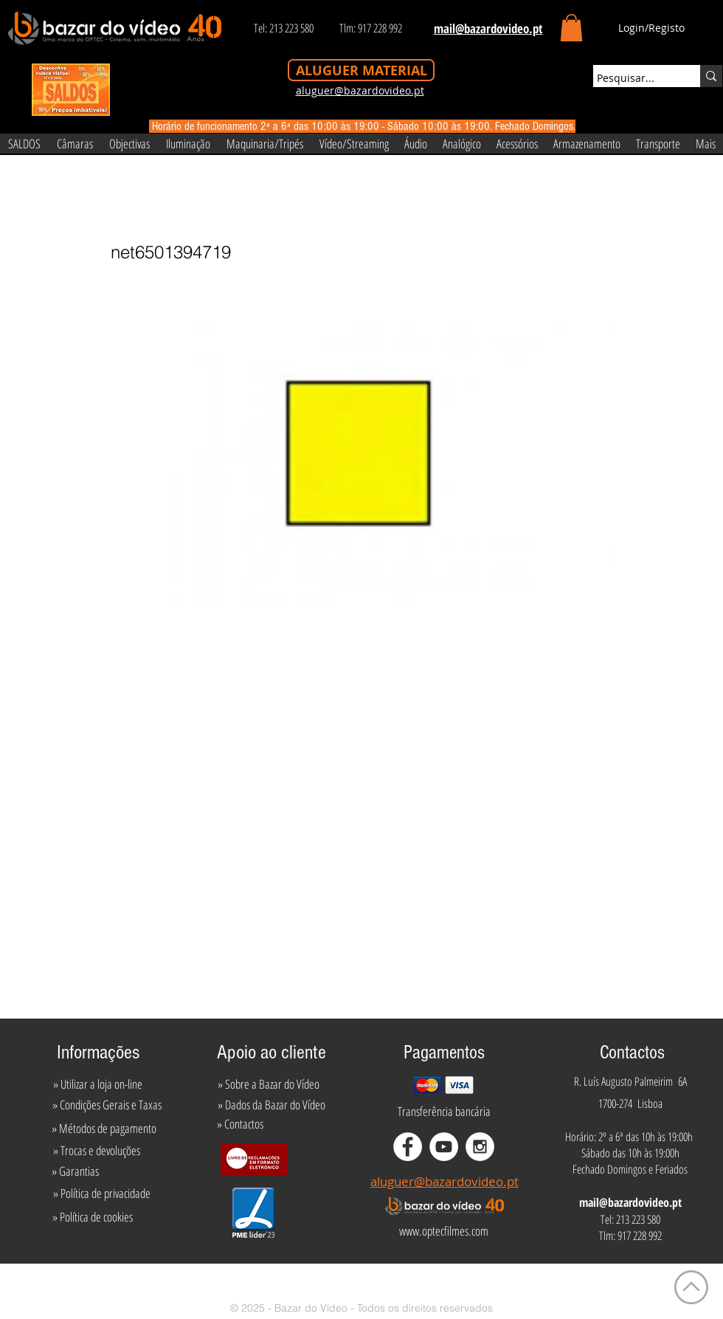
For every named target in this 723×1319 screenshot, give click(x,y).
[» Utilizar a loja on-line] (97, 1084)
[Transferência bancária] (444, 1111)
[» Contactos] (240, 1124)
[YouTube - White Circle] (443, 1146)
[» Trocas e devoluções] (96, 1150)
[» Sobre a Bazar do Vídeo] (268, 1084)
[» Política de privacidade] (101, 1193)
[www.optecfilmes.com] (443, 1231)
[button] (571, 27)
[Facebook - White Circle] (407, 1146)
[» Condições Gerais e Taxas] (106, 1105)
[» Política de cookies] (92, 1217)
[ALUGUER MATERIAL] (361, 70)
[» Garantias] (75, 1171)
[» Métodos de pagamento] (104, 1128)
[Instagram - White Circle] (480, 1146)
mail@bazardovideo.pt (630, 1202)
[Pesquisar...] (633, 78)
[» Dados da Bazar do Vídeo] (271, 1105)
